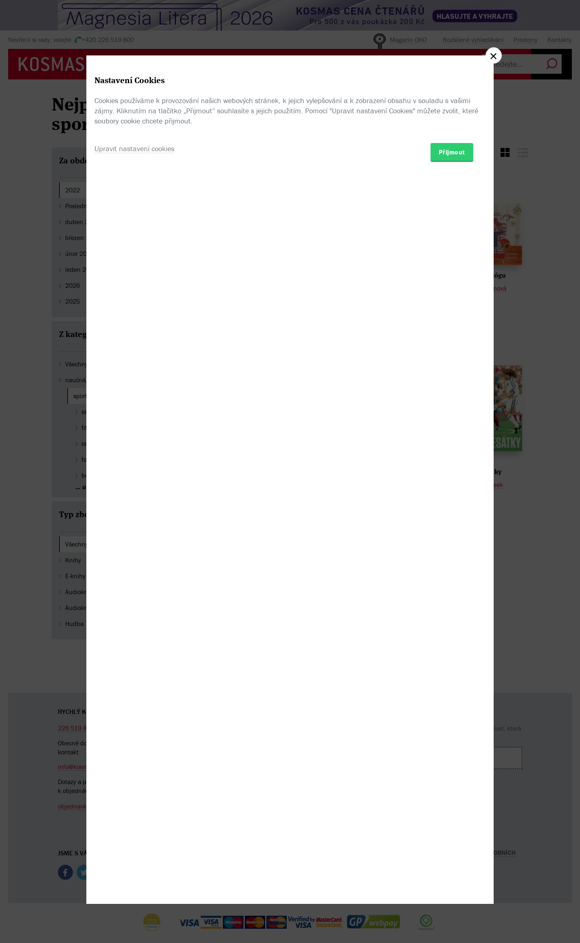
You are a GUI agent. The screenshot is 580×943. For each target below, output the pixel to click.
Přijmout (452, 519)
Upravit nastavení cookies (134, 515)
